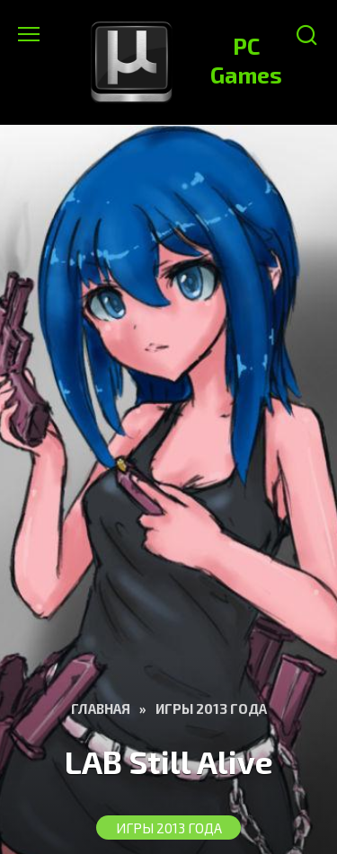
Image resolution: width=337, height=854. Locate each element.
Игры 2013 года (169, 828)
